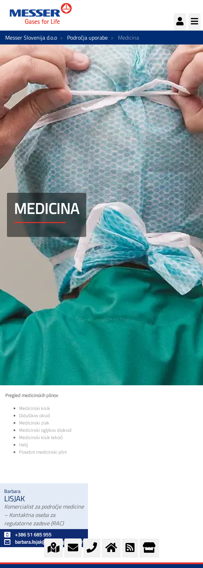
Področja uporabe (87, 37)
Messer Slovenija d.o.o (31, 37)
